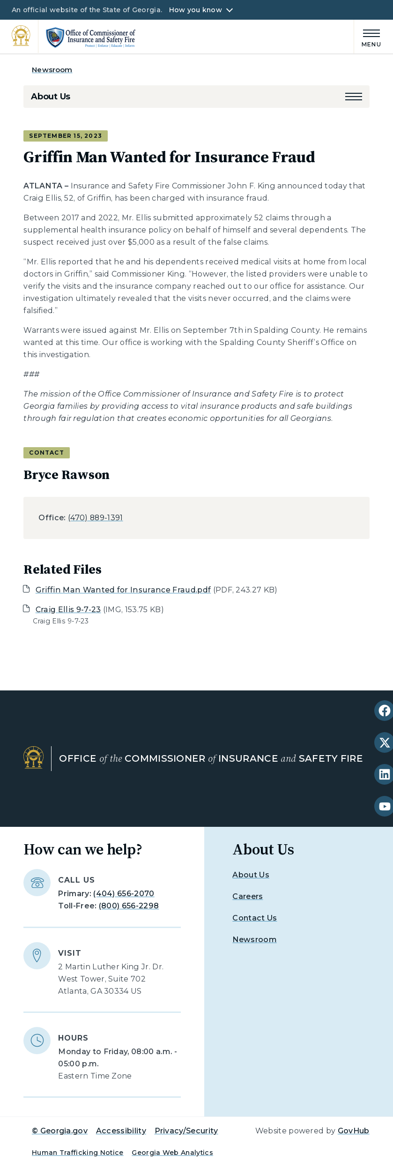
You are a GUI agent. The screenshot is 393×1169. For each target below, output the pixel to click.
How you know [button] (195, 10)
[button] (353, 96)
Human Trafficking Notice (78, 1152)
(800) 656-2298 (129, 905)
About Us (50, 96)
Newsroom (52, 69)
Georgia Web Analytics (172, 1152)
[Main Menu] (367, 37)
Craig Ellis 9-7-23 (68, 609)
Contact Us (254, 918)
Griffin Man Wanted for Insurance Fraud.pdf (123, 589)
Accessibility (121, 1130)
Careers (247, 896)
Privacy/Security (186, 1130)
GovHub (354, 1130)
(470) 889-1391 (95, 517)
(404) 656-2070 (123, 893)
